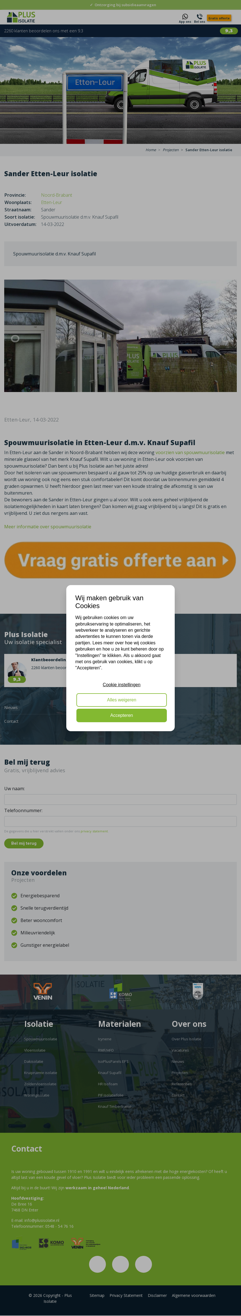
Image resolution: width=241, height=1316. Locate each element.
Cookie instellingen (121, 684)
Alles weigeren (121, 699)
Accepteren (121, 715)
